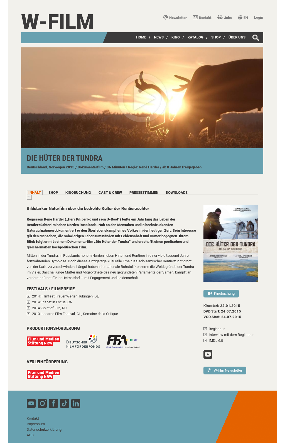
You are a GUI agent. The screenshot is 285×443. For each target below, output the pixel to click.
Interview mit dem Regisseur (231, 335)
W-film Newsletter (225, 370)
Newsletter (175, 18)
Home (141, 37)
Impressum (36, 424)
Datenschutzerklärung (44, 429)
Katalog (195, 37)
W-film (57, 22)
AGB (30, 435)
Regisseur (217, 329)
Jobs (224, 18)
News (159, 37)
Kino (175, 37)
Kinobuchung (221, 293)
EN (243, 18)
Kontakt (202, 18)
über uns (237, 37)
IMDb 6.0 (216, 340)
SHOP (216, 37)
